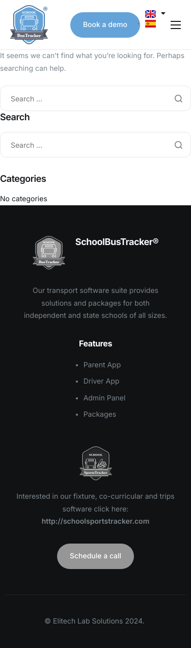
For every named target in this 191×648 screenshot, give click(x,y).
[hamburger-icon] (176, 25)
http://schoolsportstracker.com (96, 521)
